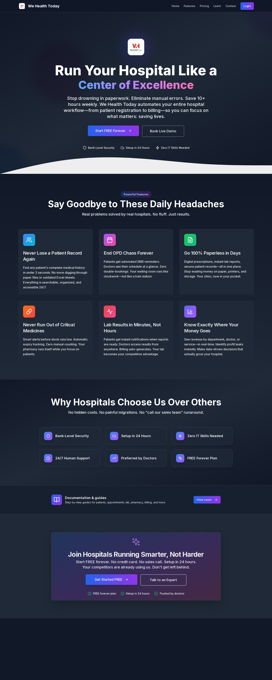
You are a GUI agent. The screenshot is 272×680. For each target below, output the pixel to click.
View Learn (207, 499)
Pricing (204, 6)
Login (247, 6)
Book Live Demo (163, 132)
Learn (217, 6)
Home (175, 6)
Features (189, 6)
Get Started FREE (111, 579)
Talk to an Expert (163, 580)
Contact (231, 6)
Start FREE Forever (113, 132)
